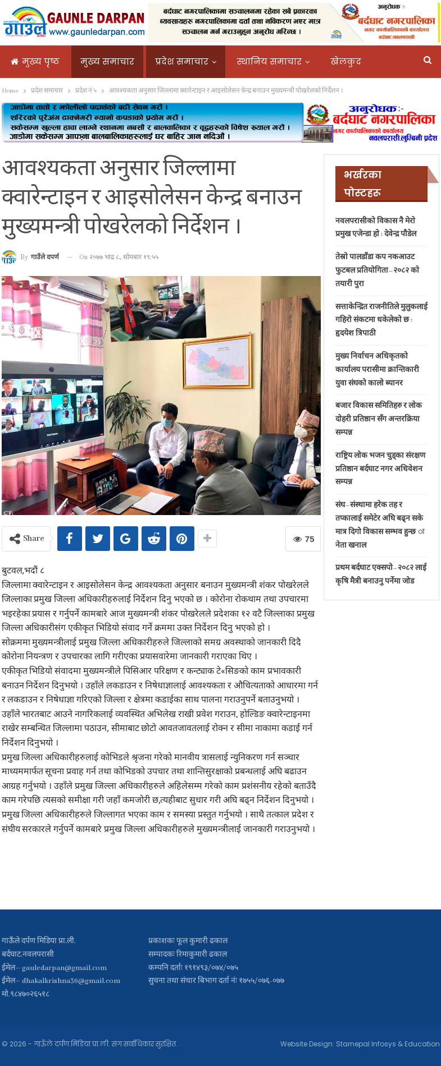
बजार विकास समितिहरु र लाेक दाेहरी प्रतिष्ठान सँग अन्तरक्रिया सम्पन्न (378, 419)
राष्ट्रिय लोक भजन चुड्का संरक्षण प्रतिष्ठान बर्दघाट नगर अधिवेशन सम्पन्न (380, 469)
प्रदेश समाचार (181, 61)
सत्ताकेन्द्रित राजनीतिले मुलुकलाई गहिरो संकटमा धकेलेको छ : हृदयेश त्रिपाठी (381, 320)
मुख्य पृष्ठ (35, 61)
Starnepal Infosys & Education (388, 1044)
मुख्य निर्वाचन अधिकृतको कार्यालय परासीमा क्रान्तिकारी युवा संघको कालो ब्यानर (377, 370)
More (340, 61)
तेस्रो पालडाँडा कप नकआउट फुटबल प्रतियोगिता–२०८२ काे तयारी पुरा (377, 270)
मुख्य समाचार (107, 61)
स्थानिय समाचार (269, 61)
